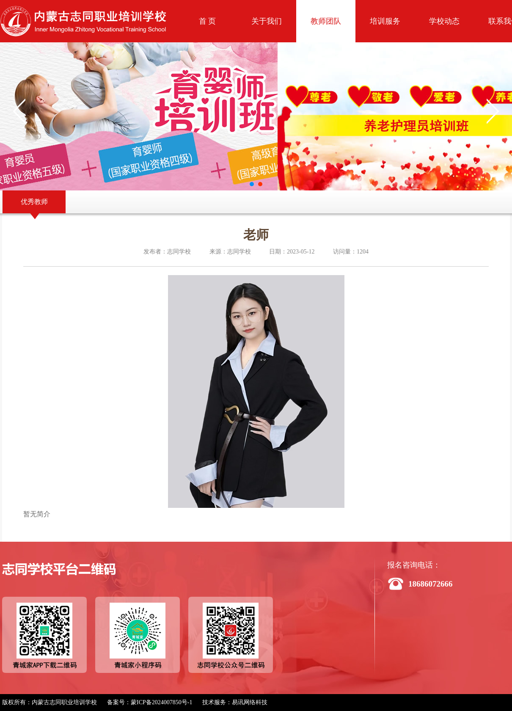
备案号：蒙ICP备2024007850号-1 (149, 702)
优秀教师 (34, 201)
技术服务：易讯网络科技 (234, 702)
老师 (256, 235)
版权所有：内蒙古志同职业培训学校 (49, 702)
